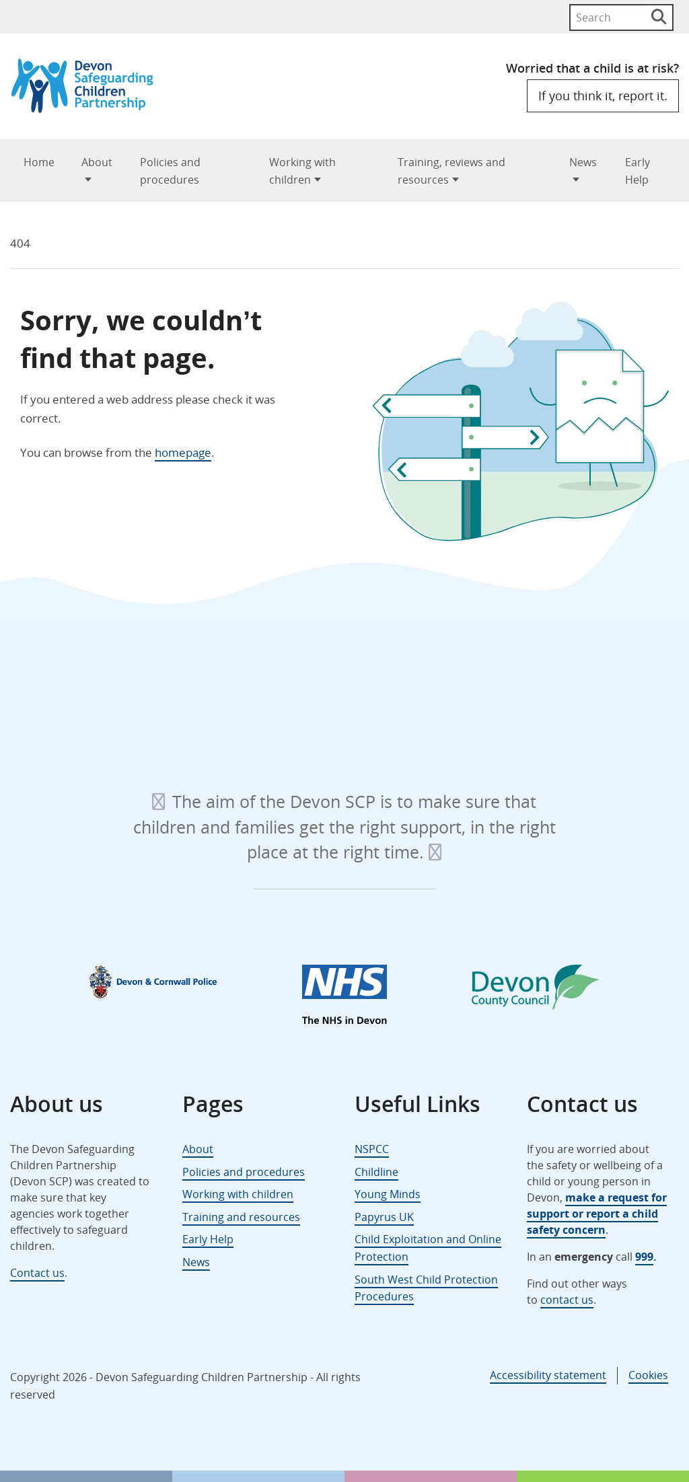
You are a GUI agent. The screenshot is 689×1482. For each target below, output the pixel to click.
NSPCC (372, 1149)
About (96, 162)
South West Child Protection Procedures (426, 1288)
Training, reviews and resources (451, 171)
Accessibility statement (548, 1375)
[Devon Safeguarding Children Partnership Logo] (88, 108)
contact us (566, 1299)
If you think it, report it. (602, 95)
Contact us (37, 1272)
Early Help (637, 171)
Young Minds (388, 1194)
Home (39, 162)
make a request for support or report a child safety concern (597, 1213)
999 (644, 1256)
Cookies (648, 1375)
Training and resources (241, 1217)
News (583, 162)
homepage (183, 452)
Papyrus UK (384, 1217)
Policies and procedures (170, 171)
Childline (376, 1171)
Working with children (302, 171)
